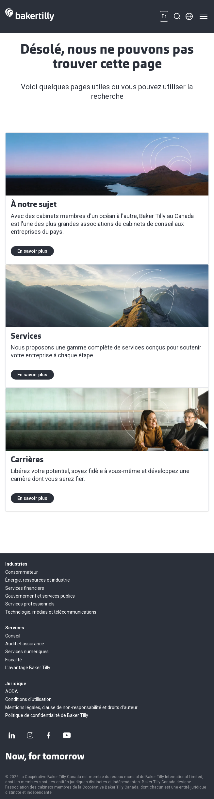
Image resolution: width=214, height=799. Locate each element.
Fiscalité (13, 659)
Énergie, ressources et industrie (37, 580)
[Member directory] (189, 16)
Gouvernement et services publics (40, 596)
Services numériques (27, 651)
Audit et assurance (24, 643)
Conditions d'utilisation (28, 699)
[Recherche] (177, 16)
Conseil (12, 635)
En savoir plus (32, 251)
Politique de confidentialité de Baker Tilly (46, 715)
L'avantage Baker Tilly (27, 667)
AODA (11, 691)
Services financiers (24, 588)
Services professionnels (30, 603)
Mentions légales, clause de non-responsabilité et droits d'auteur (71, 707)
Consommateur (21, 572)
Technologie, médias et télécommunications (50, 612)
